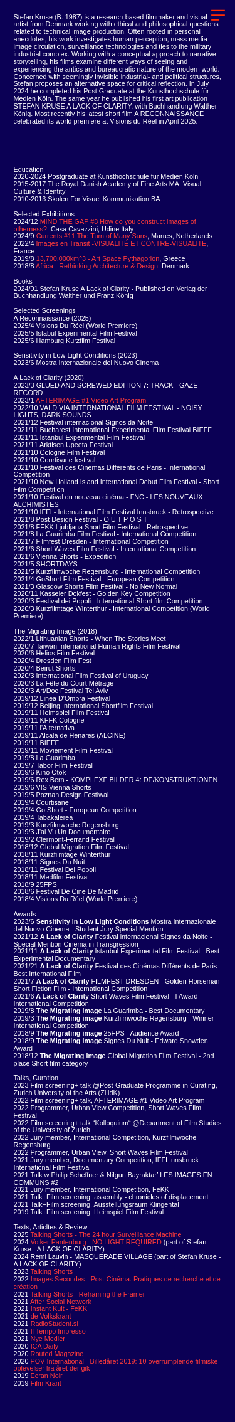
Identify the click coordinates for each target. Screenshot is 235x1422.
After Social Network (60, 1301)
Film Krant (46, 1383)
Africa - (47, 266)
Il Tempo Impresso (58, 1331)
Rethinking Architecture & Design (124, 266)
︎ (218, 15)
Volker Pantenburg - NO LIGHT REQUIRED (96, 1242)
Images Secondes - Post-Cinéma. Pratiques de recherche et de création (117, 1282)
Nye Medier (39, 1338)
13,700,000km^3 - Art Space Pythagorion (99, 258)
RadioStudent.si (54, 1323)
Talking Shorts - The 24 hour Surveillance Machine (105, 1234)
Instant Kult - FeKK (59, 1308)
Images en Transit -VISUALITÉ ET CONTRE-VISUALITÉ (111, 247)
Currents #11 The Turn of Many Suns (91, 236)
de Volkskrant (51, 1316)
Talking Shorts (51, 1271)
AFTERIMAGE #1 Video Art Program (90, 400)
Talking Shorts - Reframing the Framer (87, 1294)
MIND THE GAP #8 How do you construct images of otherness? (105, 225)
